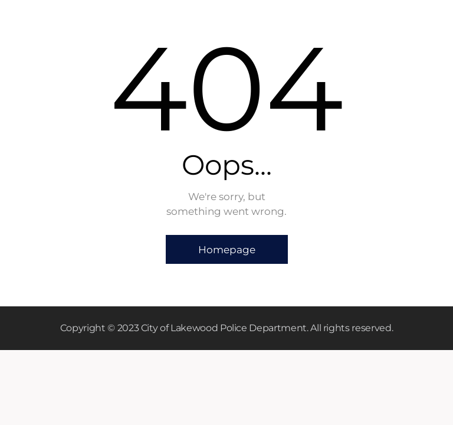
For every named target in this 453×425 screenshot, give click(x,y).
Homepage (226, 250)
